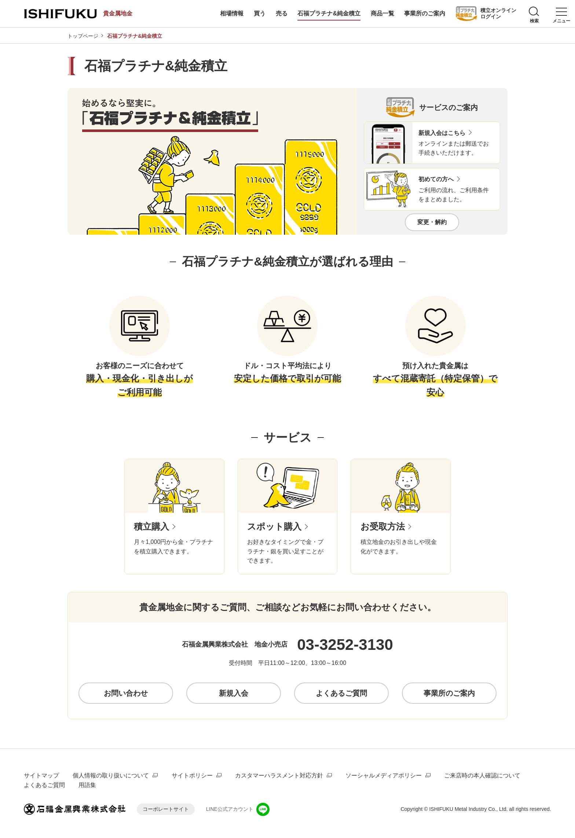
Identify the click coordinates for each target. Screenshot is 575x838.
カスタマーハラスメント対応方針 (279, 775)
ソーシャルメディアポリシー (383, 775)
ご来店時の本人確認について (482, 775)
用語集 (87, 785)
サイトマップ (41, 775)
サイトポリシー (192, 775)
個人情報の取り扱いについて (111, 775)
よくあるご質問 (44, 785)
